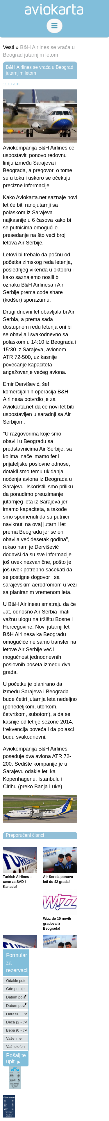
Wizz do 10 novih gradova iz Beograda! (57, 924)
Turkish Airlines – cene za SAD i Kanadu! (17, 882)
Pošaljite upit (16, 1058)
